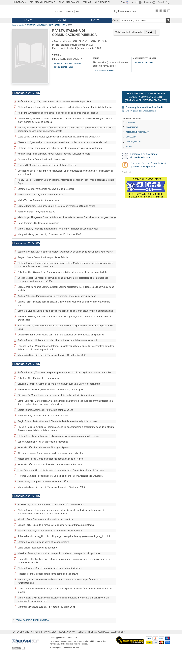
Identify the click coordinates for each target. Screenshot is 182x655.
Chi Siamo (59, 11)
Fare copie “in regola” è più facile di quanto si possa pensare (148, 165)
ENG (123, 2)
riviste (21, 25)
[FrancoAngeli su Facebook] (157, 11)
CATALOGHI (36, 632)
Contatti (69, 11)
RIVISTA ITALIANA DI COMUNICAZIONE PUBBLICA (46, 25)
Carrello (161, 2)
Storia (129, 147)
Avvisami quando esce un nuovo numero (141, 111)
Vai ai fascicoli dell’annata (128, 32)
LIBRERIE (81, 632)
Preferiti (147, 2)
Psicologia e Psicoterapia (137, 132)
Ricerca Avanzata (127, 11)
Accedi (134, 2)
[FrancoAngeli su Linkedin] (161, 11)
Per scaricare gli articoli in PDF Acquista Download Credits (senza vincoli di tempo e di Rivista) (146, 97)
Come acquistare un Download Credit (144, 107)
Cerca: (115, 20)
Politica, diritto (133, 142)
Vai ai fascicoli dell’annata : (33, 620)
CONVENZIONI (50, 632)
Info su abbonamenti (144, 62)
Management (132, 127)
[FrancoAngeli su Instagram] (165, 11)
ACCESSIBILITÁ (118, 632)
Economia (130, 122)
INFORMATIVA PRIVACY (98, 632)
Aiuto (78, 11)
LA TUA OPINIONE (21, 632)
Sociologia (131, 137)
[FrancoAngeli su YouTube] (168, 11)
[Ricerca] (168, 20)
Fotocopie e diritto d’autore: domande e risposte (144, 156)
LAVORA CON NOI (67, 632)
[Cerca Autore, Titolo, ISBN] (142, 20)
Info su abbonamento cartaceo (67, 63)
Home (14, 25)
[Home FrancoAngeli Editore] (30, 11)
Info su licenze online (63, 67)
